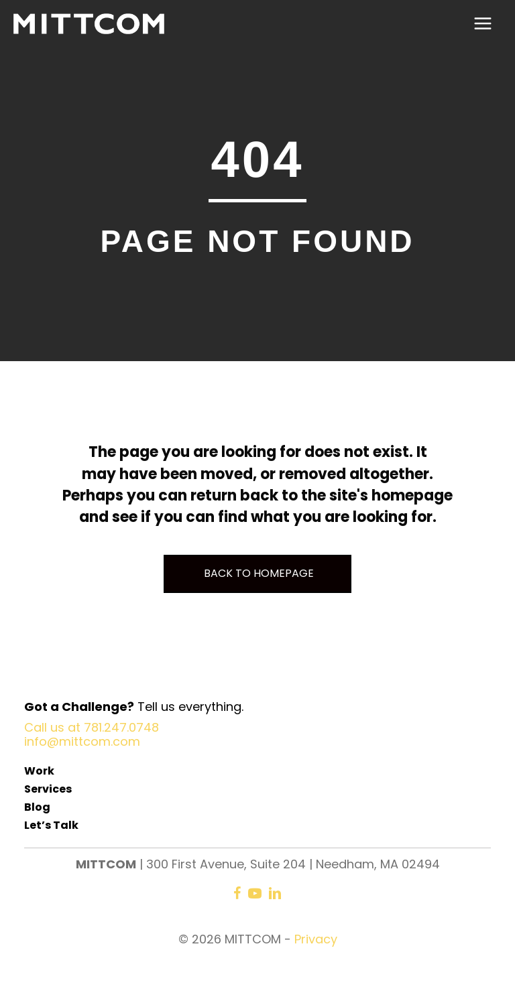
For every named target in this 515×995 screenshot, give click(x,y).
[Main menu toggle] (482, 24)
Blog (37, 807)
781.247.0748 (121, 727)
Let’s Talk (51, 825)
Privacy (315, 939)
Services (48, 789)
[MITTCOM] (88, 23)
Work (39, 771)
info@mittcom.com (82, 741)
